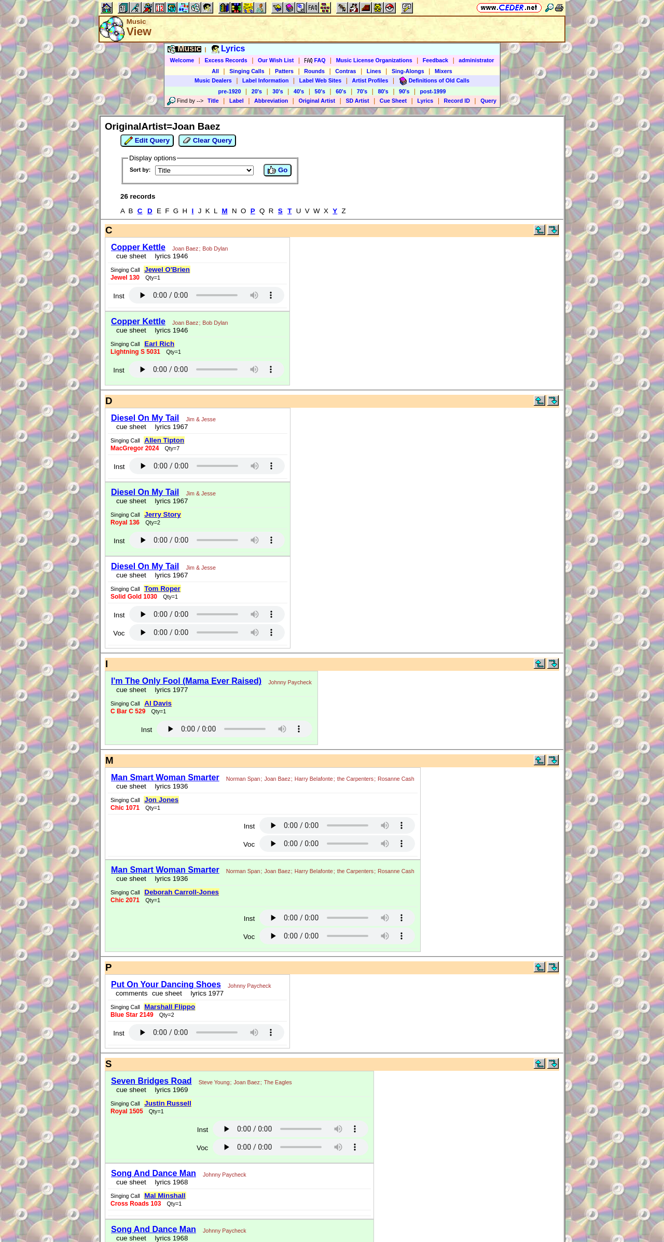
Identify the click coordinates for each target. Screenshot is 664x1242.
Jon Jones (161, 800)
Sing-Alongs (408, 71)
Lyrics (425, 101)
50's (320, 91)
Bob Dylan (215, 248)
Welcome (182, 60)
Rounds (314, 71)
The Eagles (278, 1082)
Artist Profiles (370, 80)
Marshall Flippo (169, 1007)
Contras (345, 71)
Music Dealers (213, 80)
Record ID (457, 101)
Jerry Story (162, 514)
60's (341, 91)
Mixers (443, 71)
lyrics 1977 (169, 690)
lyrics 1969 (169, 1090)
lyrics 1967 (169, 427)
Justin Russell (167, 1103)
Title (213, 101)
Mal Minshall (164, 1195)
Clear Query (207, 140)
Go (277, 170)
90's (404, 91)
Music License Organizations (374, 60)
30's (277, 91)
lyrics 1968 (169, 1182)
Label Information (265, 80)
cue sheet (131, 256)
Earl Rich (159, 344)
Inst (118, 296)
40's (299, 91)
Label (236, 101)
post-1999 (433, 91)
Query (488, 101)
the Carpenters (355, 779)
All (215, 71)
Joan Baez (185, 248)
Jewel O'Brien (167, 269)
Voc (119, 633)
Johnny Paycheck (290, 682)
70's (362, 91)
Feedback (435, 60)
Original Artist (316, 101)
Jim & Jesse (200, 419)
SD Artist (357, 101)
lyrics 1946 (169, 256)
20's (257, 91)
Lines (374, 71)
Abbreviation (271, 101)
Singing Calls (247, 71)
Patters (284, 71)
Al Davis (158, 703)
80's (383, 91)
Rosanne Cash (396, 779)
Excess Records (225, 60)
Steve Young (214, 1082)
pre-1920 (229, 91)
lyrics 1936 (169, 786)
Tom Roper (162, 588)
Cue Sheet (393, 101)
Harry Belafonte (314, 779)
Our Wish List (276, 60)
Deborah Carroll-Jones (181, 892)
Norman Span (243, 779)
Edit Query (147, 140)
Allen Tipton (164, 440)
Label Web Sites (320, 80)
